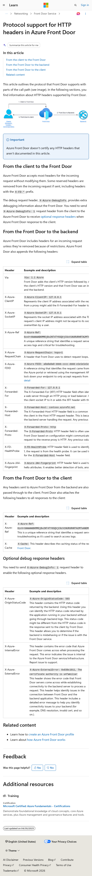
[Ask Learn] (78, 14)
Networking (21, 13)
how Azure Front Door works (46, 740)
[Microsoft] (46, 5)
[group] (46, 368)
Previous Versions (33, 859)
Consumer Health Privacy (34, 865)
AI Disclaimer (10, 859)
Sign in (85, 5)
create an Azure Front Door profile (51, 734)
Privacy (7, 865)
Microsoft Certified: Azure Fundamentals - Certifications (36, 806)
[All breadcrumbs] (6, 14)
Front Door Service (45, 13)
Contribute (67, 859)
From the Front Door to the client (26, 69)
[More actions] (85, 14)
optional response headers (58, 216)
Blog (50, 859)
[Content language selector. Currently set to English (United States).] (20, 842)
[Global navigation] (4, 5)
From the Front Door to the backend (27, 64)
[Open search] (75, 5)
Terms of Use (63, 865)
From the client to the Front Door (26, 59)
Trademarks (9, 870)
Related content (15, 74)
